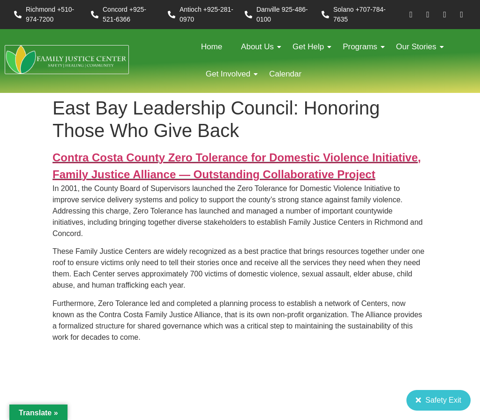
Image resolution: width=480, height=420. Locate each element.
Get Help (310, 46)
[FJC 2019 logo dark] (66, 60)
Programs (362, 46)
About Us (259, 46)
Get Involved (230, 73)
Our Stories (418, 46)
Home (211, 46)
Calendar (285, 73)
